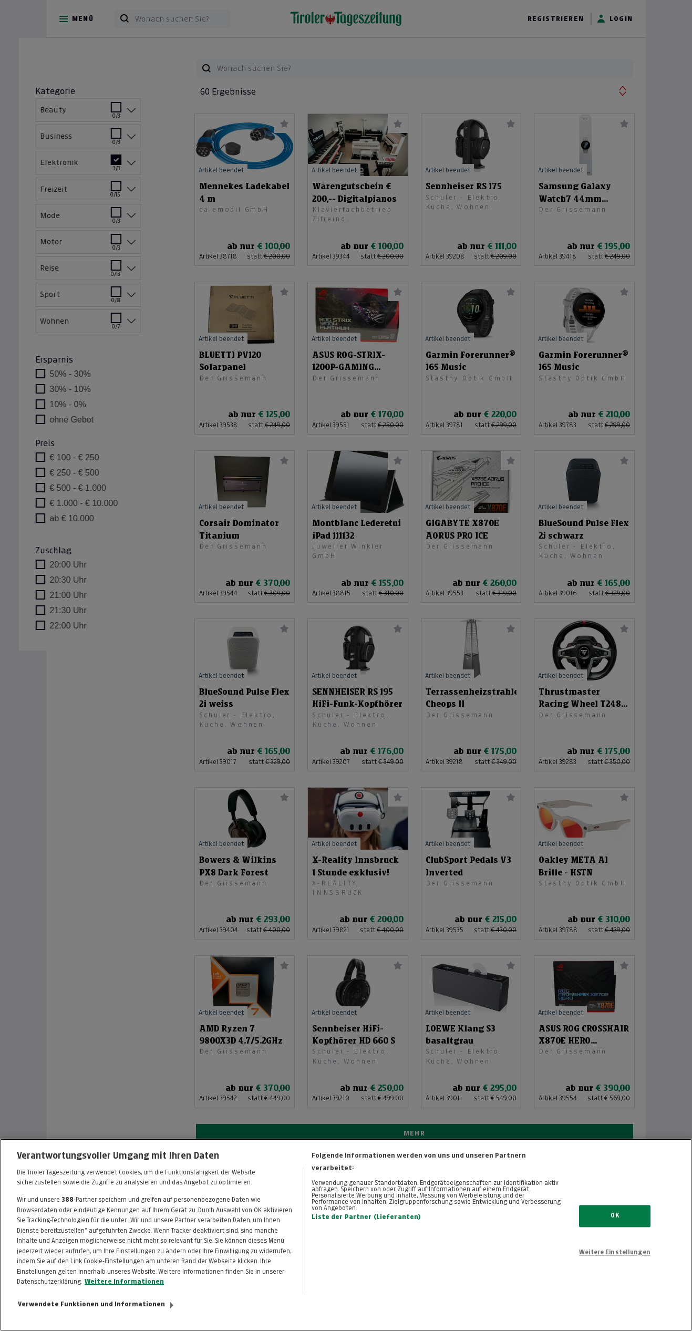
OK (614, 1226)
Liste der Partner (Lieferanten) (366, 1227)
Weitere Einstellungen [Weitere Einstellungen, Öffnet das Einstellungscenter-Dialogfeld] (614, 1263)
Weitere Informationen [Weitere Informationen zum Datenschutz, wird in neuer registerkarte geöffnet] (124, 1292)
